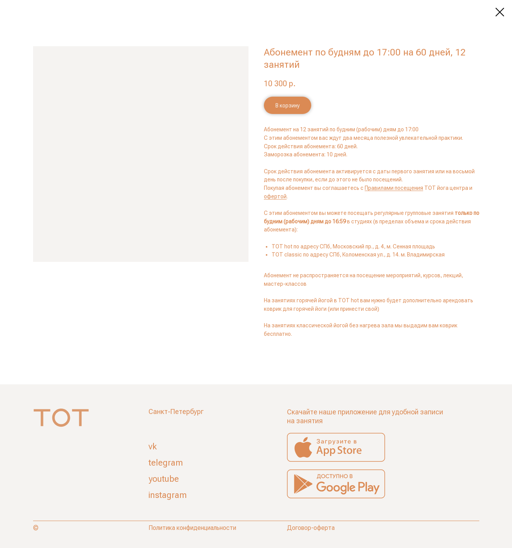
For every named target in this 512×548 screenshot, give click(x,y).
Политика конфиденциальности (192, 527)
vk (152, 446)
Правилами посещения (394, 188)
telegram (165, 463)
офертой (275, 196)
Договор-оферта (311, 527)
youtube (163, 479)
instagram (167, 495)
